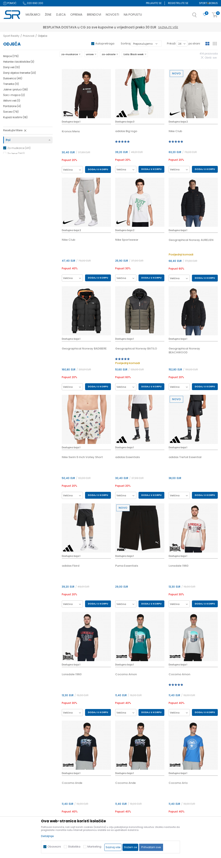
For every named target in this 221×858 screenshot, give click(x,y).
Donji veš (11, 67)
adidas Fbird (70, 566)
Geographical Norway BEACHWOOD (184, 350)
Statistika (74, 847)
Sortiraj (126, 43)
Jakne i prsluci (15, 89)
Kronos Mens (71, 131)
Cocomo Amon (126, 674)
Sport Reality (11, 36)
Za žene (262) (16, 153)
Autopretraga (104, 43)
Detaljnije (47, 836)
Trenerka (11, 84)
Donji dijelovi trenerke (19, 73)
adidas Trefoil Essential (185, 457)
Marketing (94, 847)
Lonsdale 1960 (179, 566)
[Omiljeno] (204, 14)
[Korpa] (215, 15)
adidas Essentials (127, 457)
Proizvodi (28, 36)
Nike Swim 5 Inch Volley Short (82, 457)
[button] (199, 16)
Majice (11, 56)
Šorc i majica (14, 95)
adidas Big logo (126, 131)
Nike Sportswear (126, 240)
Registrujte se (178, 3)
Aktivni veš (11, 100)
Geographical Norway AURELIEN (191, 240)
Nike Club (175, 131)
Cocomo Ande (72, 783)
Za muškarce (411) (19, 148)
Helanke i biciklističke (18, 61)
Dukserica (12, 78)
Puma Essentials (126, 566)
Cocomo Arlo (178, 783)
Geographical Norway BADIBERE (84, 349)
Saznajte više (130, 27)
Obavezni (54, 847)
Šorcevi (11, 112)
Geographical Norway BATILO (136, 349)
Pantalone (12, 106)
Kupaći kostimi (15, 117)
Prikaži (171, 43)
